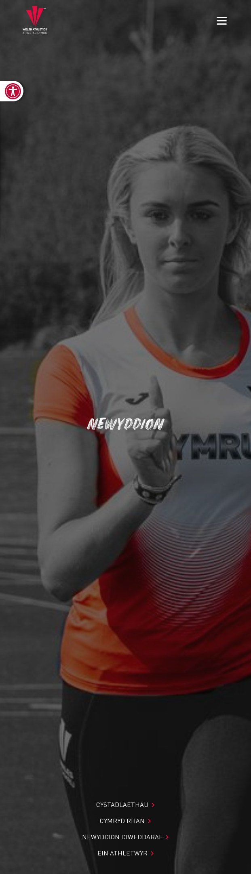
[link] (11, 91)
